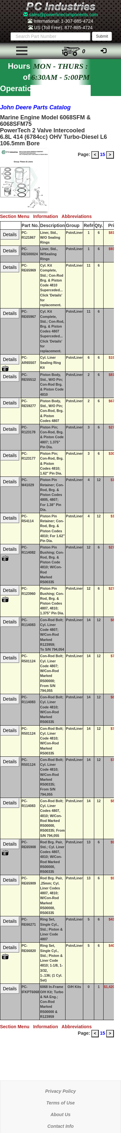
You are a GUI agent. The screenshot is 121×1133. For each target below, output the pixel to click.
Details (10, 234)
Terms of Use (60, 1102)
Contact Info (60, 1126)
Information (47, 216)
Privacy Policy (60, 1091)
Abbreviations (78, 216)
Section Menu (16, 216)
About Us (60, 1114)
